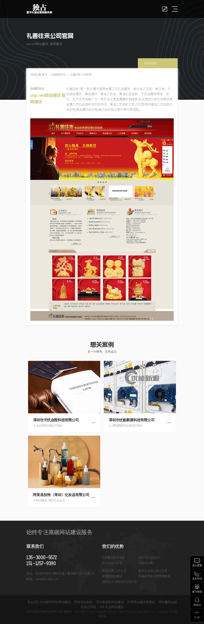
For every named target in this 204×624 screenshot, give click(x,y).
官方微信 (197, 591)
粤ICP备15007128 (84, 611)
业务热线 (197, 578)
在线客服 (197, 565)
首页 (44, 74)
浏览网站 (150, 63)
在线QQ (197, 605)
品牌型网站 (58, 74)
